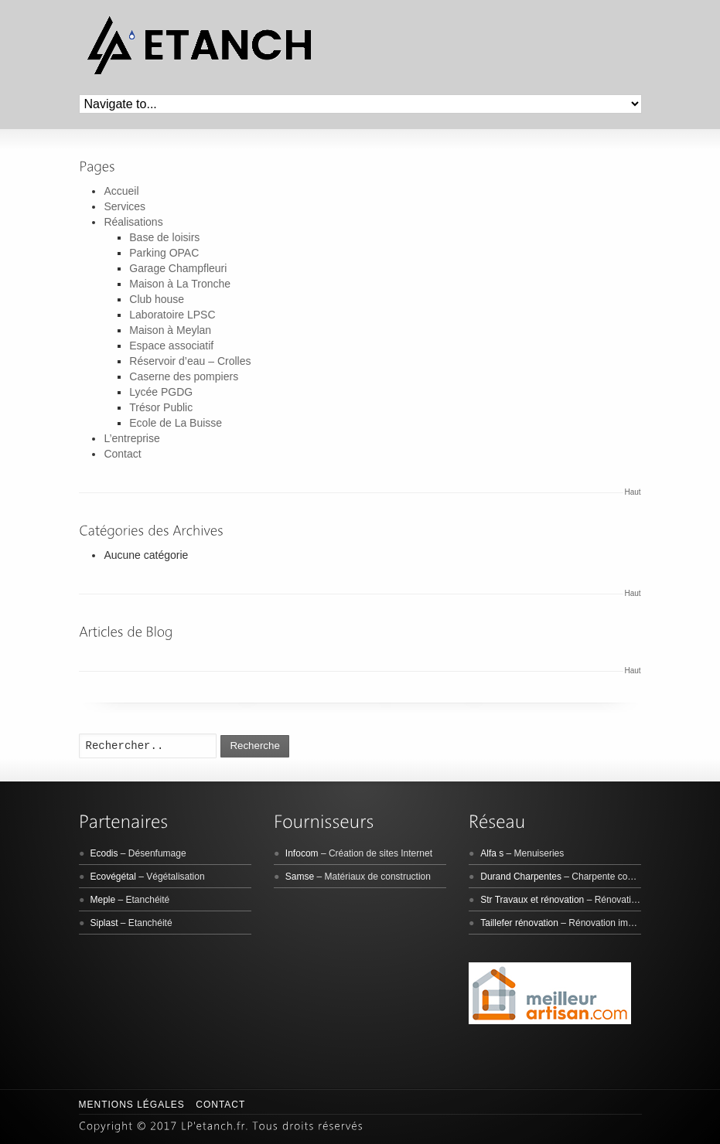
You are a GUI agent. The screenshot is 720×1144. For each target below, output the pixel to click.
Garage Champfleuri (178, 268)
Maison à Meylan (170, 330)
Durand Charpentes (520, 876)
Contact (122, 454)
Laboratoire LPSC (172, 314)
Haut (633, 492)
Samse (299, 876)
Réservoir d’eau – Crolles (190, 361)
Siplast (104, 923)
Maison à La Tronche (179, 283)
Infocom (302, 853)
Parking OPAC (164, 253)
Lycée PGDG (161, 392)
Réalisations (133, 222)
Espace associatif (171, 345)
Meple (103, 899)
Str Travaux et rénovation (532, 899)
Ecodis (104, 853)
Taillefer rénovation (519, 923)
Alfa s (491, 853)
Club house (156, 299)
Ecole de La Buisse (175, 423)
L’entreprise (131, 438)
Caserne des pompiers (183, 376)
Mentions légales (132, 1104)
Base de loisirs (164, 237)
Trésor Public (161, 407)
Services (124, 206)
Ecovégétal (113, 876)
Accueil (121, 191)
